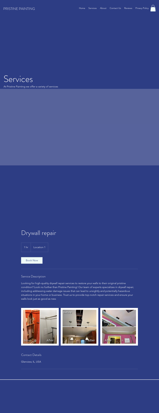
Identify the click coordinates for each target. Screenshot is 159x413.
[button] (153, 8)
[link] (32, 260)
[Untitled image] (40, 327)
